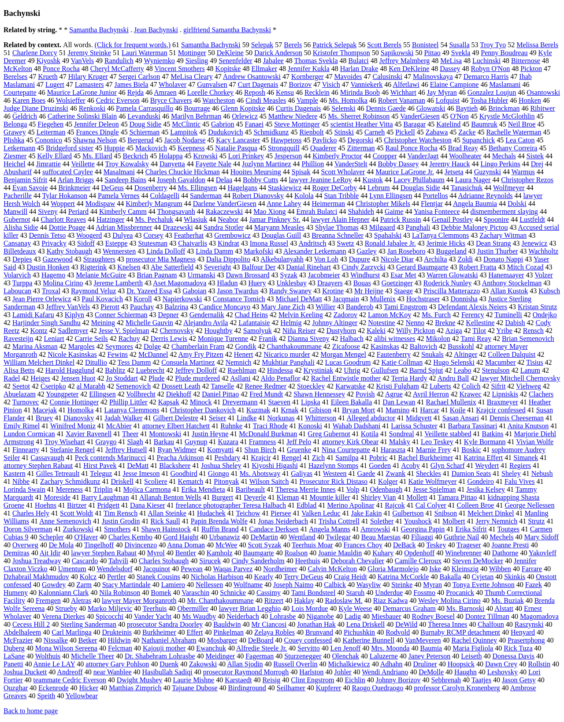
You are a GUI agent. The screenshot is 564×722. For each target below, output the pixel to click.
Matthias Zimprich (135, 688)
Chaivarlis (192, 243)
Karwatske (350, 386)
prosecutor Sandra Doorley (165, 624)
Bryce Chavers (171, 100)
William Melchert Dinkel (39, 362)
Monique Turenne (223, 338)
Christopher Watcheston (418, 140)
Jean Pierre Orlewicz (41, 299)
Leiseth (471, 656)
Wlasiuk (195, 219)
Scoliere (155, 481)
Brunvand (319, 632)
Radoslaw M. (343, 600)
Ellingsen (102, 394)
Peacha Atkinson (180, 457)
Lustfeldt (532, 219)
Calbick (335, 584)
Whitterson (320, 418)
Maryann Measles (279, 227)
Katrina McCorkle (403, 576)
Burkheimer (159, 632)
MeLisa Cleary (192, 76)
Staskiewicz (284, 187)
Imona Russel (269, 243)
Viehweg (528, 386)
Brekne (445, 322)
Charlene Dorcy (34, 52)
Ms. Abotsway (260, 473)
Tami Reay (475, 338)
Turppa (22, 283)
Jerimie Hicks (446, 243)
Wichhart (403, 92)
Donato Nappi (503, 259)
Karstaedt (238, 680)
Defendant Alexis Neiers (472, 306)
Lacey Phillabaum (419, 179)
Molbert (453, 521)
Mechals (504, 156)
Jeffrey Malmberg (404, 60)
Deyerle (255, 497)
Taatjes (481, 680)
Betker (87, 640)
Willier (325, 306)
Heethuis (307, 561)
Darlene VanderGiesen (224, 203)
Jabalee (273, 60)
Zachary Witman (503, 235)
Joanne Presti (510, 545)
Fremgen (48, 600)
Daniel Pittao (220, 394)
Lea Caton (519, 140)
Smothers (117, 529)
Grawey (15, 132)
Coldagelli (164, 195)
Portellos (435, 195)
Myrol (156, 553)
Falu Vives (520, 481)
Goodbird (183, 473)
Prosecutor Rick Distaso (333, 481)
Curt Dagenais (258, 84)
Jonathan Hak (316, 624)
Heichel (15, 164)
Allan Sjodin (245, 664)
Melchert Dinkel (491, 513)
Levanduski (143, 116)
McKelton (18, 68)
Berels (293, 45)
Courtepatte (20, 92)
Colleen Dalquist (511, 354)
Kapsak (168, 402)
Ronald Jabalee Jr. (390, 243)
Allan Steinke (167, 513)
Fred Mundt (266, 394)
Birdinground (247, 688)
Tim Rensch (120, 513)
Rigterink (93, 267)
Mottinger (192, 52)
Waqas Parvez (233, 568)
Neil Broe (522, 124)
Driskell (122, 481)
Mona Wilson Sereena (66, 648)
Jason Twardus (238, 291)
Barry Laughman (105, 497)
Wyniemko (159, 60)
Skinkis (514, 576)
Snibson (445, 513)
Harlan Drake (359, 68)
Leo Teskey (437, 441)
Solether (381, 521)
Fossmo (424, 592)
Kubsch (549, 291)
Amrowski (375, 529)
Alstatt (503, 608)
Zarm (84, 584)
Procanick (460, 592)
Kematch (190, 481)
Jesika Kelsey (486, 489)
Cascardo (85, 561)
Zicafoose (346, 346)
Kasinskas (385, 346)
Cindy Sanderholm (257, 561)
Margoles (81, 346)
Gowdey (54, 584)
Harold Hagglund (70, 370)
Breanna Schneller (338, 235)
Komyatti (220, 449)
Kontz (38, 330)
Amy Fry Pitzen (200, 354)
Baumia (431, 648)
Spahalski (387, 235)
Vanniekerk (366, 84)
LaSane (14, 656)
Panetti (13, 664)
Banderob (359, 306)
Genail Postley (452, 219)
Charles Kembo (130, 537)
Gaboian (194, 291)
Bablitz (115, 370)
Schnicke (233, 592)
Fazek (533, 584)
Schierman (145, 132)
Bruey (44, 418)
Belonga (15, 124)
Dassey (450, 68)
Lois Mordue (309, 608)
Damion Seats (471, 473)
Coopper (385, 156)
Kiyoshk (48, 60)
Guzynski (487, 172)
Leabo (462, 370)
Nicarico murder (286, 354)
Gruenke (299, 449)
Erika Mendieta (203, 489)
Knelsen (128, 267)
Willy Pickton (415, 330)
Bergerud (140, 140)
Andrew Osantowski (252, 76)
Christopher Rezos (527, 179)
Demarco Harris (486, 76)
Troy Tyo (493, 45)
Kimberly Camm (123, 211)
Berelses (15, 76)
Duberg (14, 648)
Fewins (118, 354)
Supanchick (478, 140)
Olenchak (345, 656)
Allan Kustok (509, 291)
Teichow (248, 513)
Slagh (135, 441)
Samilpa (346, 457)
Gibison (320, 410)
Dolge (152, 346)
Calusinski (388, 76)
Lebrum (378, 187)
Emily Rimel (22, 426)
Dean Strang (493, 243)
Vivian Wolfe (534, 441)
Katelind (448, 124)
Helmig (291, 322)
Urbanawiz (224, 537)
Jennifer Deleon (96, 124)
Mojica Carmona (147, 489)
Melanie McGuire (101, 275)
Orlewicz (245, 116)
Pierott (109, 306)
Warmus (523, 172)
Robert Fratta (478, 267)
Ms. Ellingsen (197, 187)
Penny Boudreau (504, 52)
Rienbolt (311, 132)
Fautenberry (394, 354)
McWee (226, 545)
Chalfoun (491, 624)
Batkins (493, 434)
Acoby (410, 465)
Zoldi (465, 259)
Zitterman (361, 148)
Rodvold (398, 632)
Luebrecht (150, 370)
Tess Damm (134, 362)
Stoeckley (311, 386)
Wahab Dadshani (356, 426)
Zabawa (437, 132)
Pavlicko (324, 140)
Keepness (191, 148)
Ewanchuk (211, 648)
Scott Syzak (264, 545)
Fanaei (254, 124)
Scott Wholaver (343, 172)
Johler (342, 672)
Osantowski (543, 92)
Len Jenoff (345, 648)
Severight (217, 267)
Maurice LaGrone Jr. (404, 172)
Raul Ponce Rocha (412, 148)
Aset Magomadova (179, 283)
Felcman (120, 648)
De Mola (61, 545)
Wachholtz (543, 251)
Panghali (417, 227)
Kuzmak (258, 410)
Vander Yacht (152, 616)
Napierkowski (182, 299)
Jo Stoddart (121, 378)
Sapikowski (397, 52)
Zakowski (203, 664)
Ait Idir (50, 553)
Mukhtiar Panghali (288, 362)
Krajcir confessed (500, 410)
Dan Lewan (398, 402)
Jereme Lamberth (118, 283)
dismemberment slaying (504, 211)
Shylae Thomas (337, 227)
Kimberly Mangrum (154, 203)
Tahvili (118, 561)
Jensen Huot (78, 378)
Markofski (258, 251)
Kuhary (382, 553)
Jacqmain (346, 299)
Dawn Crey (501, 664)
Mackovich (151, 148)
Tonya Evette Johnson (484, 584)
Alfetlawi (406, 84)
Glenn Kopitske (243, 108)
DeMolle (431, 672)
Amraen (165, 92)
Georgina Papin (423, 529)
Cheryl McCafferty (117, 68)
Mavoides (348, 76)
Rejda (135, 92)
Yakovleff (543, 553)
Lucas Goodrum (348, 362)
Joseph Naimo (293, 584)
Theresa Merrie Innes (305, 489)
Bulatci (359, 60)
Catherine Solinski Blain (82, 116)
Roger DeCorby (334, 187)
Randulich (119, 60)
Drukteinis (117, 632)
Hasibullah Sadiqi (167, 672)
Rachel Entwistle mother (346, 378)
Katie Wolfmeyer (432, 481)
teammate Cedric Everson (69, 680)
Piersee (281, 513)
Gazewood (57, 259)
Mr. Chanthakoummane (220, 600)
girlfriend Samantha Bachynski (227, 30)
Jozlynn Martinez (266, 164)
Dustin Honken (47, 267)
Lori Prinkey (246, 156)
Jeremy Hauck (449, 164)
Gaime (394, 211)
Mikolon (438, 338)
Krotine (333, 291)
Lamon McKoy (389, 314)
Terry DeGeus (303, 576)
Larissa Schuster (414, 426)
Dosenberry (150, 187)
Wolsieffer (70, 100)
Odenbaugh (386, 489)
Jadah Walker (123, 418)
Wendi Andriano (385, 672)
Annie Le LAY (54, 664)
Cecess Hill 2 (31, 624)
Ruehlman (241, 370)
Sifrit (498, 386)
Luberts (440, 386)
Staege (403, 291)
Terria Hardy (409, 378)
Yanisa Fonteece (437, 211)
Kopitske (228, 68)
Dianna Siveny (309, 338)
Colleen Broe (475, 505)
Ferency (472, 314)
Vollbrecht (140, 394)
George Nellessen (529, 505)
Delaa (224, 179)
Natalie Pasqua (236, 148)
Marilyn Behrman (196, 116)
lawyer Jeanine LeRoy (320, 179)
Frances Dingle (97, 132)
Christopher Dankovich (203, 410)
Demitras (17, 553)
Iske (435, 568)
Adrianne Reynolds (485, 195)
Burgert (223, 497)
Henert (243, 354)
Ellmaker (264, 68)
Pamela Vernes (118, 195)
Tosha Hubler (489, 100)
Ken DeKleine (409, 68)
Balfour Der (258, 267)
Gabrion (222, 124)
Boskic (471, 449)
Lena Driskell (365, 624)
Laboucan (17, 291)
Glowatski (430, 108)
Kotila (369, 434)
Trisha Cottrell (339, 521)
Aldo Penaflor (281, 378)
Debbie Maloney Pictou (474, 227)
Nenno (415, 322)
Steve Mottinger (297, 124)
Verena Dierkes (63, 616)
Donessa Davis (513, 656)
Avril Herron (431, 394)
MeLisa (451, 60)
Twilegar (338, 537)
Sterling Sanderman (88, 624)
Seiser (217, 418)
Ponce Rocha (61, 68)
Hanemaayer (506, 275)
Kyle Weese (355, 608)
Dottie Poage (67, 227)
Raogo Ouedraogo (377, 688)
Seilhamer (291, 688)
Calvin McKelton (332, 568)
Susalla (459, 45)
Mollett (417, 497)
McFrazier (18, 640)
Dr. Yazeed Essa (149, 291)
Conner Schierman (121, 314)
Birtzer (76, 505)
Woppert (63, 203)
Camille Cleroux (418, 561)
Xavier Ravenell (88, 434)
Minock (201, 402)
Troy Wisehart (65, 441)
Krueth (47, 76)
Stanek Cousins (158, 576)
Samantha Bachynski (99, 30)
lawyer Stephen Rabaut (103, 553)
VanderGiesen (420, 116)
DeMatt (137, 465)
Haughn (465, 672)
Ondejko (545, 314)
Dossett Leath (180, 386)
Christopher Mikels (383, 203)
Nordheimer (280, 568)
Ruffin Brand (220, 529)
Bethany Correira (513, 148)
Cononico (48, 140)
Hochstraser (423, 299)
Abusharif (18, 172)
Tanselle (222, 386)
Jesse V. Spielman (124, 330)
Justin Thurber (497, 251)
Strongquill (284, 148)
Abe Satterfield (172, 267)
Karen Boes (28, 100)
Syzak (288, 275)
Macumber (500, 362)
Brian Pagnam (157, 275)
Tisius (534, 362)
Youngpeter (62, 394)
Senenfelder (235, 60)
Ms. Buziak (507, 600)
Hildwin (119, 640)
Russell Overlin (296, 664)
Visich (331, 84)
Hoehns (45, 505)
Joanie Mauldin (340, 553)
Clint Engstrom (312, 680)
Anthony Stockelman (512, 283)
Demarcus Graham (408, 608)
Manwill (15, 211)
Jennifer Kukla (309, 68)
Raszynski (529, 624)
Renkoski (92, 108)
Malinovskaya (433, 76)
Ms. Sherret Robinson (359, 116)
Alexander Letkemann (314, 251)
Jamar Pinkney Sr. (274, 219)
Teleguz (101, 473)
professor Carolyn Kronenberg (457, 688)
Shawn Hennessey (319, 394)
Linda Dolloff (165, 251)
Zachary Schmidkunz (70, 481)
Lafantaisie (254, 322)
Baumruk (484, 124)
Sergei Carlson (139, 76)
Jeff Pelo (298, 441)
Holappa (170, 156)
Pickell (405, 132)
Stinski (344, 132)
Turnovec (25, 402)
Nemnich (239, 362)
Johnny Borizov (398, 680)
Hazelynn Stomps (333, 465)
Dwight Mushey (140, 680)
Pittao (432, 52)
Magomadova (539, 616)
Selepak (262, 45)
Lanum (530, 370)
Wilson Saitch (269, 481)
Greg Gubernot (329, 434)
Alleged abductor (370, 418)
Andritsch (312, 243)
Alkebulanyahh (282, 259)
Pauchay (142, 306)
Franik (268, 338)
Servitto (308, 648)
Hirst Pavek (99, 465)
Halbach (351, 338)
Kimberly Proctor (337, 156)
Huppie (114, 148)
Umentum (72, 568)
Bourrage (197, 108)
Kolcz (88, 576)
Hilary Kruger (88, 76)
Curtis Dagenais (298, 108)
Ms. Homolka (348, 100)
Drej (537, 164)
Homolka (80, 410)
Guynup (196, 441)
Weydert (487, 465)
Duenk (169, 664)
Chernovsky (176, 330)
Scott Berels (384, 45)
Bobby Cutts (260, 179)
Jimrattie (48, 164)
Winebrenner (463, 553)
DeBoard (261, 640)
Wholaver (172, 84)
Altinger (465, 354)
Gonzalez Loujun (492, 92)
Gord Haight (180, 537)
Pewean (192, 568)
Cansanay (17, 243)
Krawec (471, 394)
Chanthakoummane (294, 346)
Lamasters (89, 84)
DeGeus (112, 187)
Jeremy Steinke (89, 52)
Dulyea (122, 235)
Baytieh (467, 108)
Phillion (312, 164)
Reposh (254, 92)
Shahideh (361, 211)
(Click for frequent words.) (133, 45)
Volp (353, 489)
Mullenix (383, 299)
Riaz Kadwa (390, 600)
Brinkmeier (74, 187)
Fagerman (259, 656)
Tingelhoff (99, 545)
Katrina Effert (483, 457)
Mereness (69, 489)
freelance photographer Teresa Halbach (231, 505)
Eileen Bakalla (351, 402)
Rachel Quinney (474, 640)
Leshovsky (502, 672)
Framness (262, 441)
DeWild (406, 624)
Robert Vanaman (401, 100)
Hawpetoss (286, 140)
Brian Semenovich (528, 338)
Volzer (543, 275)
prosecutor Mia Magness (161, 259)
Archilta (435, 259)
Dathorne (505, 553)
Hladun (227, 283)
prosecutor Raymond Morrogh (246, 672)
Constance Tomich (239, 299)
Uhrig (352, 370)
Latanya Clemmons (131, 410)
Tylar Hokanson (64, 195)
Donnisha (463, 299)
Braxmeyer (502, 402)
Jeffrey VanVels (68, 306)
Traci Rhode (270, 426)
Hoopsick (461, 664)
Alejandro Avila (205, 322)
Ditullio (96, 362)
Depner (168, 314)
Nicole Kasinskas (72, 354)
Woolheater (465, 156)
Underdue (389, 592)
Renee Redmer (265, 386)
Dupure (359, 259)
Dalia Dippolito (228, 259)
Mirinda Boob (360, 92)
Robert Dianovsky (258, 195)
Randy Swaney (290, 291)
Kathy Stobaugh (70, 251)
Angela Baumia (475, 203)
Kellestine (480, 322)
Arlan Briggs (75, 179)
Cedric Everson (118, 100)
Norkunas (280, 418)
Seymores (119, 346)
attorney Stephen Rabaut (38, 465)
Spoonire (496, 219)
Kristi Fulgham (397, 386)
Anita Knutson (528, 426)
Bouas (362, 283)
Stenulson (496, 370)
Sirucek (210, 561)
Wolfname (248, 584)
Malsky (399, 441)
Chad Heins (251, 314)
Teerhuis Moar (312, 545)
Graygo (105, 441)
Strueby (66, 608)
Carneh (374, 132)
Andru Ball (453, 378)
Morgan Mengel (343, 354)
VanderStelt (350, 164)
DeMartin (264, 537)
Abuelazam (20, 394)
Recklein (317, 92)
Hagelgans (242, 187)
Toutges (508, 529)
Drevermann (239, 402)
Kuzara (228, 441)
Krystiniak (319, 370)
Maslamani (504, 84)
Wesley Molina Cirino (449, 600)
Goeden (380, 465)
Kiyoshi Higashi (274, 465)
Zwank (395, 473)
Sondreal (401, 434)
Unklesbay (292, 283)
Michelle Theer (92, 656)
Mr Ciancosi (269, 624)
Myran (432, 584)
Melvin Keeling (300, 314)
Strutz (536, 521)
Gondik (245, 346)
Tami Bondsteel (313, 592)
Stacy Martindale (126, 584)
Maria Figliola (473, 648)
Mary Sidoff (541, 537)
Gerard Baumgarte (422, 267)
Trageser (468, 545)
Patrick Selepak (334, 45)
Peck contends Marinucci (110, 457)
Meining (103, 322)
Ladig (353, 616)
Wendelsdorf (114, 568)
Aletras (81, 600)
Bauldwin (227, 624)
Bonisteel (425, 45)
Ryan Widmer (177, 449)
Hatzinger (110, 219)
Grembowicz (232, 235)
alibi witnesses (395, 338)
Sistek (535, 156)
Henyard (523, 632)
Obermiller (193, 608)
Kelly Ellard (54, 156)
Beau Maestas (381, 537)
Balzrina (176, 306)
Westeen (335, 473)
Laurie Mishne (193, 680)
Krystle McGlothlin (507, 116)
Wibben (500, 568)
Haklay (304, 600)
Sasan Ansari (460, 418)
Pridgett (108, 505)
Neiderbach (242, 616)
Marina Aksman (35, 346)
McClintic (186, 124)
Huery (257, 283)
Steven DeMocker (477, 561)
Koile (458, 410)
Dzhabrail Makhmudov (36, 576)
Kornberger (307, 76)
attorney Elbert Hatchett (176, 426)
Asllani (240, 378)
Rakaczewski (224, 211)
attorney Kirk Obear (350, 441)
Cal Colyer (431, 505)
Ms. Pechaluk (154, 219)
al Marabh (91, 386)
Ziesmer (15, 156)
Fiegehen (50, 124)
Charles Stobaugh (164, 561)
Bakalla (450, 576)
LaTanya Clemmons (440, 235)
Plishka (14, 140)
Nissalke (56, 640)
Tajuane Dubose (194, 688)
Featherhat (189, 235)
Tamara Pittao (457, 497)
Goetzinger (397, 283)
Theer (130, 434)
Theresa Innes (447, 624)
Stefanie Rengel (72, 449)
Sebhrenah (446, 680)
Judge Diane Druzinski (36, 108)
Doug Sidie (145, 124)
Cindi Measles (265, 100)
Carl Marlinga (71, 632)
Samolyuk (257, 330)
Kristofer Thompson (341, 52)
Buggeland (451, 251)
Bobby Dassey (398, 164)
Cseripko (53, 386)
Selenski (343, 108)
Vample (307, 100)
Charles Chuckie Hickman (182, 172)
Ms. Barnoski (465, 608)
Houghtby (218, 330)
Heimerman (328, 203)
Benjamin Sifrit (25, 179)
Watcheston (218, 100)
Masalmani (119, 172)
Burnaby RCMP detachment (460, 632)
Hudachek (211, 513)
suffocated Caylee (67, 172)
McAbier (119, 426)
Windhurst (365, 275)
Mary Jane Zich (283, 306)
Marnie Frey (433, 449)
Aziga (453, 330)
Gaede (366, 473)
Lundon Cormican (29, 434)
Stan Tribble (341, 195)
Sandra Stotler (224, 227)
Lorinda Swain (24, 489)
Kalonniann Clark (63, 592)
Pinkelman (228, 632)
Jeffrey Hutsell (126, 449)
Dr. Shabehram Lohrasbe (160, 656)
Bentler (185, 553)
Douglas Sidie (420, 187)
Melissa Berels (537, 45)
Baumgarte (258, 553)
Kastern (15, 473)
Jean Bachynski (156, 30)
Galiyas (301, 473)
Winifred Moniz (73, 426)
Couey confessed (308, 640)
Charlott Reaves (63, 219)
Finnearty (25, 449)
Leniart (54, 338)
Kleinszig (465, 568)
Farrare (532, 568)
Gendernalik (206, 314)
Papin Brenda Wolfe (219, 521)
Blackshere (174, 465)
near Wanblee (112, 672)
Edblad (306, 505)
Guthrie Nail (461, 537)
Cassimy (268, 592)
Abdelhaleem (22, 632)
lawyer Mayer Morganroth (139, 600)
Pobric (378, 457)
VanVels (82, 60)
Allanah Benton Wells (170, 497)
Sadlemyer (73, 330)
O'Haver (86, 537)
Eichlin (355, 680)
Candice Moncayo (224, 306)
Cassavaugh (47, 457)
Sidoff (86, 243)
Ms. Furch (436, 314)
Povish (365, 394)
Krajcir (261, 457)
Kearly (263, 576)
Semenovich (133, 386)
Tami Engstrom (405, 306)
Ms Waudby (199, 616)
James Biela (131, 84)
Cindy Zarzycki (363, 267)
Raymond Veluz (93, 291)
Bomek (161, 592)
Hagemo (53, 275)
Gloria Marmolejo (393, 568)
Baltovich (423, 346)
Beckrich (135, 156)
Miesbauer (386, 616)
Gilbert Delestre (175, 418)
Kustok (373, 179)
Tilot (479, 330)
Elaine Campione (454, 84)
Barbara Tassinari (472, 426)
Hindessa (280, 370)
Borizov (300, 84)
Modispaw (100, 203)
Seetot (21, 386)
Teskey (436, 545)
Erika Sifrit (471, 529)
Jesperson (288, 156)
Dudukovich (225, 132)
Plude (156, 378)
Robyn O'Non (490, 68)
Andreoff (69, 672)
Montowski (165, 434)
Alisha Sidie (21, 227)
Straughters (99, 259)
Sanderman (206, 195)
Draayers (330, 283)
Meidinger (220, 656)
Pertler (116, 576)
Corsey (153, 235)
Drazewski (178, 227)
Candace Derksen (273, 529)
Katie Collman (402, 362)
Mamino (397, 410)
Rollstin (539, 664)
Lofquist (448, 100)
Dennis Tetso (47, 235)
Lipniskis (505, 394)
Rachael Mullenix (451, 402)
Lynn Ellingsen (390, 195)
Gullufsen (385, 370)
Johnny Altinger (335, 322)
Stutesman (152, 243)
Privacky (54, 243)
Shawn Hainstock (165, 529)
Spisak (301, 172)
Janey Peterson (429, 656)
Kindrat (228, 243)
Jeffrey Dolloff (196, 370)
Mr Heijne (368, 291)
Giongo (218, 473)
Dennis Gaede (386, 108)
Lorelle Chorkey (210, 92)
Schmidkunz (271, 132)
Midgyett (419, 418)
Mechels (501, 537)
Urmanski (201, 275)
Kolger (387, 481)
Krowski (205, 156)
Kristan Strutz (537, 306)
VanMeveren (423, 640)
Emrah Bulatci (317, 211)
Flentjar (432, 203)
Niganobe (320, 616)
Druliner (425, 664)
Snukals (432, 354)
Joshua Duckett (25, 672)
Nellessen (209, 584)
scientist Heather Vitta (361, 124)
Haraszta (393, 449)
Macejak (45, 410)
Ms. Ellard (97, 156)
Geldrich (24, 116)
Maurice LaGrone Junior (82, 92)
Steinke (401, 584)
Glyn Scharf (447, 465)
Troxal (51, 291)
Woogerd (89, 235)
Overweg (25, 545)
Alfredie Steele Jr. (261, 648)
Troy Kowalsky (126, 164)
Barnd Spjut (426, 370)
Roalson (296, 553)
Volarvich (17, 275)
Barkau (164, 441)
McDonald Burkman (268, 434)
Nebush (542, 473)
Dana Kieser (147, 505)
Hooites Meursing (255, 172)
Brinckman (503, 108)
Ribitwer (542, 108)
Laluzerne (384, 656)
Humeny (16, 592)
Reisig (271, 680)
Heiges (40, 378)
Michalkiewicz (349, 664)
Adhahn (391, 664)
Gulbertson (407, 513)
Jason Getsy (519, 680)
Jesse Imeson (141, 473)
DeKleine (230, 52)
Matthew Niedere (293, 116)
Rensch (533, 330)
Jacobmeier (324, 275)
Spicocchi (109, 616)
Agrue (394, 394)
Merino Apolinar (350, 505)
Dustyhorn (341, 330)
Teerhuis (155, 608)
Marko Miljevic (110, 608)
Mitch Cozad (525, 267)
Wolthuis (47, 656)
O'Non (459, 116)
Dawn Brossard (248, 275)
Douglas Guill (281, 235)
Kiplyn (74, 314)
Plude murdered (197, 378)
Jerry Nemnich (497, 521)
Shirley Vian (378, 497)
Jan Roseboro (406, 251)
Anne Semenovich (65, 521)
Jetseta (454, 172)
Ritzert (274, 600)
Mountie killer (329, 497)
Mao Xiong (269, 211)
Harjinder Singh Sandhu (46, 322)
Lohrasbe (283, 616)
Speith (46, 696)
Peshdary (228, 457)
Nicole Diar (397, 259)
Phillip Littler (128, 402)
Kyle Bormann (485, 441)
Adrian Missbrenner (124, 227)
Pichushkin (359, 632)
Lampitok (183, 132)
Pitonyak (226, 481)
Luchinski (486, 60)
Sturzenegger (302, 656)
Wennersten (119, 251)
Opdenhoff (419, 553)
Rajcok (394, 505)
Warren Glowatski (452, 275)
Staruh (355, 592)
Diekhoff (178, 394)
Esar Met (403, 275)
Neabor (228, 219)
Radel (12, 378)
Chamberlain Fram (197, 346)
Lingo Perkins (500, 164)
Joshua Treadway (36, 561)
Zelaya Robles (274, 632)
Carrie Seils (91, 338)
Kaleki (376, 330)
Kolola (304, 195)
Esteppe (116, 243)
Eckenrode (53, 688)
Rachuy (129, 338)
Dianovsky (78, 418)
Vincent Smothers (179, 68)
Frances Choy (363, 545)
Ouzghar (16, 688)
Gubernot (17, 219)
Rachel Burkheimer (425, 457)
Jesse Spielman (434, 489)
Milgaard (382, 227)
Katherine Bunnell (368, 640)
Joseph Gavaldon (181, 179)
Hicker (89, 688)
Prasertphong (526, 640)
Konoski (310, 426)
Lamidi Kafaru (33, 314)
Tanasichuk (467, 187)
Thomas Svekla (316, 60)
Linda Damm (214, 251)
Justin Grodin (121, 521)
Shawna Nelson (95, 140)
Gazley (367, 251)
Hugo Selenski (454, 362)
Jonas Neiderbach (283, 521)
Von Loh (326, 259)
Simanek (525, 457)
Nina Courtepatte (346, 449)
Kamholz (220, 553)
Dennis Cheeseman (517, 418)
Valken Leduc (320, 513)
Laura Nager (472, 179)
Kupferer (328, 688)
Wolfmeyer (509, 187)
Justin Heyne (210, 434)
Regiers (520, 465)
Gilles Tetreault (58, 473)
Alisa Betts (19, 370)
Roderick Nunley (447, 283)
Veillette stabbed (447, 434)
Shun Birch (260, 449)
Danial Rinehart (308, 267)
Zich (318, 457)
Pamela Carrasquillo (144, 108)
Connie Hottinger (74, 402)
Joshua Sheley (221, 465)
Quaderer (323, 148)
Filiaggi (422, 537)
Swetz (345, 243)
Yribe (504, 330)
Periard (78, 211)
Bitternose (525, 60)
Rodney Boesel (433, 616)
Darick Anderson (278, 52)
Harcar (429, 410)
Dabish (515, 322)
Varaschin (195, 592)
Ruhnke (231, 426)
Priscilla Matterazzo (451, 291)
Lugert (54, 84)
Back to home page (31, 711)
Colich (471, 386)
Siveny (47, 211)
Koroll (143, 299)
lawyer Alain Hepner (340, 219)
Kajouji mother (164, 648)
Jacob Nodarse (185, 140)
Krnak (289, 410)
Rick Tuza (518, 648)
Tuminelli (508, 314)
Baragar (415, 124)
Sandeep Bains (125, 179)
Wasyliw (368, 584)
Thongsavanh (176, 211)
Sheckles (428, 473)
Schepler (51, 537)
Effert (194, 632)
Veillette (82, 164)
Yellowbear (82, 696)
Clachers (541, 394)
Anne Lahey (284, 203)
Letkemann (19, 148)
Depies (22, 259)
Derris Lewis (169, 338)
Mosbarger (222, 640)
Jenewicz (535, 243)
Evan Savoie (30, 187)
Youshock (418, 521)
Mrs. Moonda (390, 648)
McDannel (153, 354)
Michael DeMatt (299, 299)
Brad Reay (463, 148)
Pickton (531, 68)
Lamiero (173, 584)
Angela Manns (329, 529)
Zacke (466, 132)
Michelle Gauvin (149, 322)
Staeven (279, 402)
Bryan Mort (358, 410)
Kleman (288, 497)
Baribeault (250, 489)
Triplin (103, 489)
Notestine (381, 322)
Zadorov (345, 314)
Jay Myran (442, 92)
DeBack (404, 545)
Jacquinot (156, 568)
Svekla (461, 52)
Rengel (291, 457)
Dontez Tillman (487, 616)
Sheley (511, 473)
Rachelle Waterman (513, 132)
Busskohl (461, 346)
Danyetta (172, 164)
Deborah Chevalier (357, 561)
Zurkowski (78, 529)
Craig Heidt (350, 576)
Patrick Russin (400, 219)
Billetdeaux (20, 251)
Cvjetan (482, 576)
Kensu (285, 92)
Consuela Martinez (188, 362)
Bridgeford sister (69, 148)
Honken (530, 100)
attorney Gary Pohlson (117, 664)
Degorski (360, 140)
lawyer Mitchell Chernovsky (519, 378)
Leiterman (51, 132)
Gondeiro (480, 481)
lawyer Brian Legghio (250, 608)
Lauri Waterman (144, 52)
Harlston (311, 672)
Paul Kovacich (102, 299)
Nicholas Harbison (217, 576)
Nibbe (21, 481)
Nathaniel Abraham (169, 640)
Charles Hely (30, 513)
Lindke (246, 418)
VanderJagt (422, 156)
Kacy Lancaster (238, 140)
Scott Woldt (76, 513)
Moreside (57, 497)
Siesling (197, 60)
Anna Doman (186, 545)
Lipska (310, 402)
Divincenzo (140, 545)
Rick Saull (165, 521)
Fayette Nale (213, 164)
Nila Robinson (119, 592)
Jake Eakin (366, 513)
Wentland (302, 537)
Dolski (517, 203)
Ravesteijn (18, 338)
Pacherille (18, 195)
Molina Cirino (63, 283)
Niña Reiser (299, 330)
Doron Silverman (28, 529)
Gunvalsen (212, 84)
